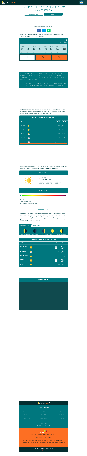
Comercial (40, 425)
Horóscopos (43, 418)
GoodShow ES (26, 418)
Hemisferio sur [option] (36, 225)
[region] (43, 21)
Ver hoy (53, 14)
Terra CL (25, 411)
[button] (85, 2)
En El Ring (43, 414)
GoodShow (61, 414)
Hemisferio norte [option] (25, 225)
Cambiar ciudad (33, 14)
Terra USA (25, 414)
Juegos (62, 418)
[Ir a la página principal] (9, 2)
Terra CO (43, 411)
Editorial (47, 425)
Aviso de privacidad (46, 437)
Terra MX (62, 411)
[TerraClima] (81, 2)
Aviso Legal (38, 437)
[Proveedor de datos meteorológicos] (43, 450)
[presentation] (65, 49)
